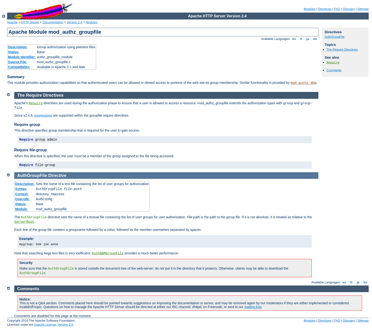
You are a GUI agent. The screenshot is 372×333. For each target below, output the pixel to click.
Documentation (52, 22)
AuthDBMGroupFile (108, 253)
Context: (22, 194)
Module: (21, 209)
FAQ (337, 9)
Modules (309, 9)
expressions (43, 115)
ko (315, 39)
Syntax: (21, 189)
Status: (13, 52)
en (294, 39)
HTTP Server (30, 22)
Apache (12, 22)
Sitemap (363, 9)
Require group (27, 125)
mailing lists (252, 307)
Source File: (17, 62)
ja (308, 39)
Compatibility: (19, 67)
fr (301, 39)
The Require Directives (342, 49)
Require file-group (30, 150)
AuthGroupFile (334, 36)
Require (332, 62)
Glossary (349, 9)
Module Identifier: (22, 57)
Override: (22, 199)
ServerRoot (24, 222)
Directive (57, 175)
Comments (333, 70)
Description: (18, 47)
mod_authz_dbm (303, 83)
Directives (324, 9)
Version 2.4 (74, 22)
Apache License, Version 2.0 (53, 324)
